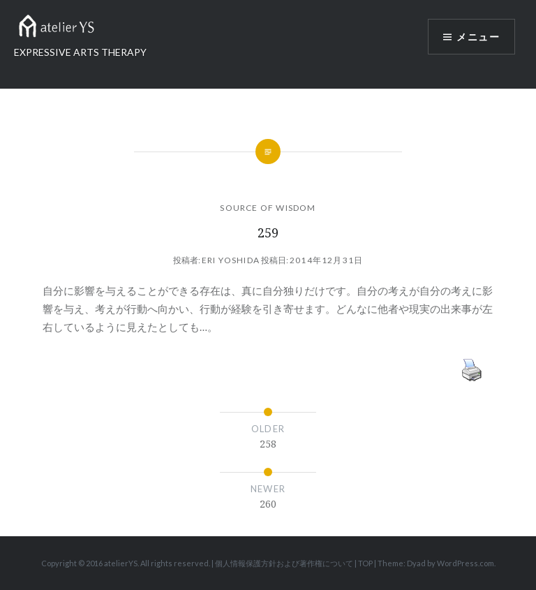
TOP (365, 563)
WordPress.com (465, 563)
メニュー (478, 37)
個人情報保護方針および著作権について (284, 563)
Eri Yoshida (231, 260)
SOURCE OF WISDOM (267, 207)
